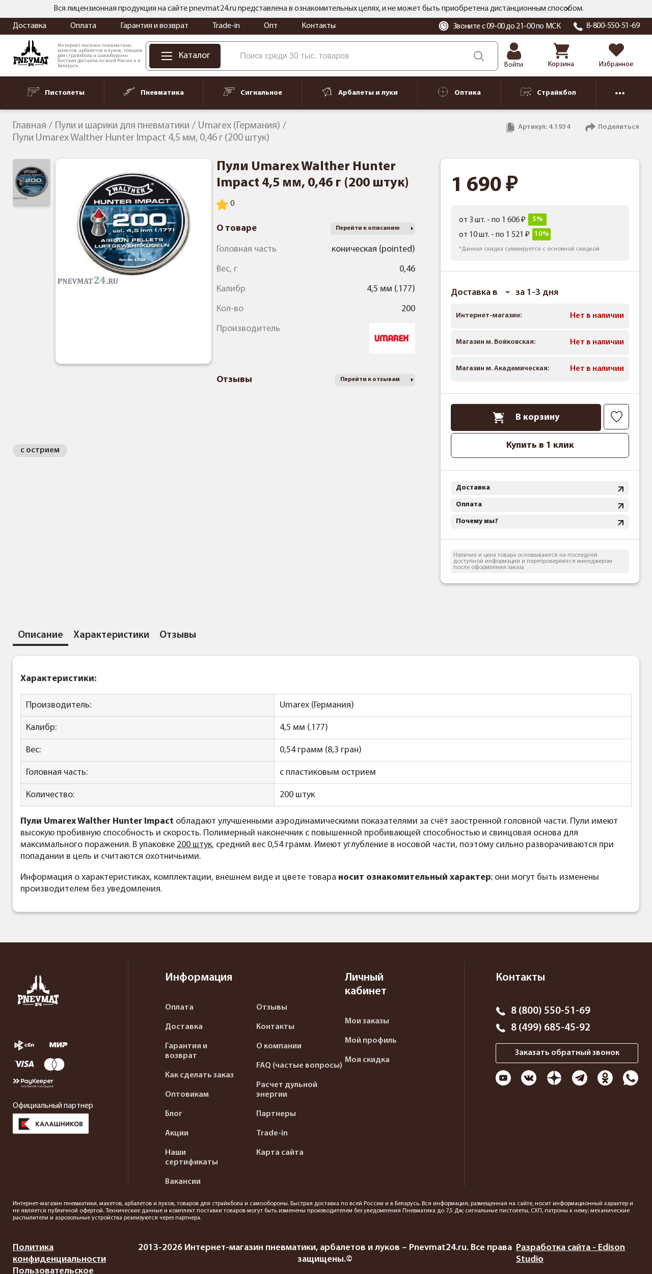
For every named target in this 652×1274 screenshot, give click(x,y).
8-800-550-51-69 (613, 26)
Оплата (83, 26)
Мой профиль (371, 1041)
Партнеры (276, 1114)
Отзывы (271, 1008)
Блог (173, 1114)
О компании (279, 1046)
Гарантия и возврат (154, 26)
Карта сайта (280, 1153)
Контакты (319, 26)
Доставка (29, 26)
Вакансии (183, 1182)
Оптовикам (187, 1095)
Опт (271, 26)
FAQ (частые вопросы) (299, 1066)
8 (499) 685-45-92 (550, 1028)
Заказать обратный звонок (567, 1053)
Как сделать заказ (199, 1075)
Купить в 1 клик (540, 445)
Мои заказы (367, 1021)
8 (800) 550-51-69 (550, 1011)
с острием (40, 450)
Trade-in (226, 26)
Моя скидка (367, 1060)
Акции (176, 1133)
